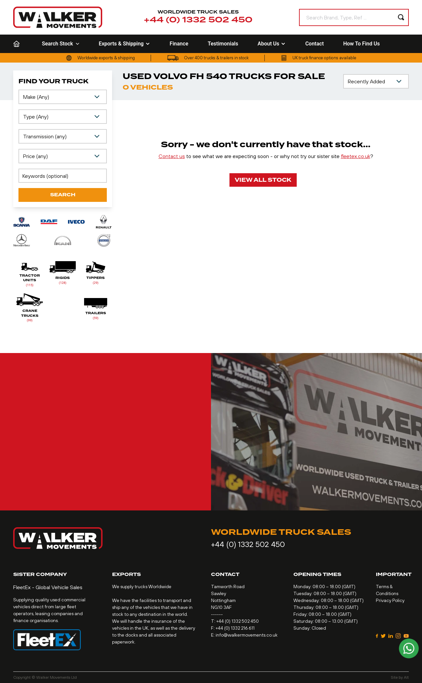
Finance (179, 44)
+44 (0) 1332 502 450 (198, 20)
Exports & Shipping (124, 44)
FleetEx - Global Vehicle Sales (47, 587)
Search (62, 194)
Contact (314, 44)
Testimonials (223, 44)
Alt (406, 677)
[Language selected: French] (405, 44)
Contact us (172, 156)
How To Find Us (361, 44)
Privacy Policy (390, 600)
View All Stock (263, 180)
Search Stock (60, 44)
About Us (271, 44)
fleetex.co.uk (355, 156)
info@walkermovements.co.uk (247, 635)
